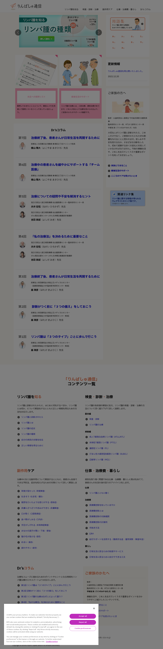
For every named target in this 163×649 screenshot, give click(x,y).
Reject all (83, 622)
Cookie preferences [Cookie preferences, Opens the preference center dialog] (83, 628)
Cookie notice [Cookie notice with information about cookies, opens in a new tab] (52, 641)
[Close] (94, 608)
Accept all (83, 616)
